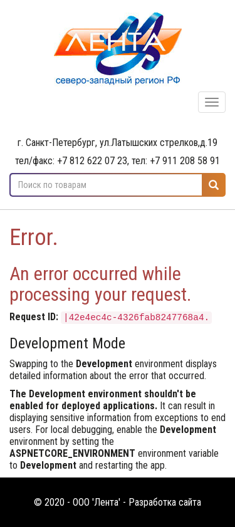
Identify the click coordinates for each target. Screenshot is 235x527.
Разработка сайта (164, 502)
